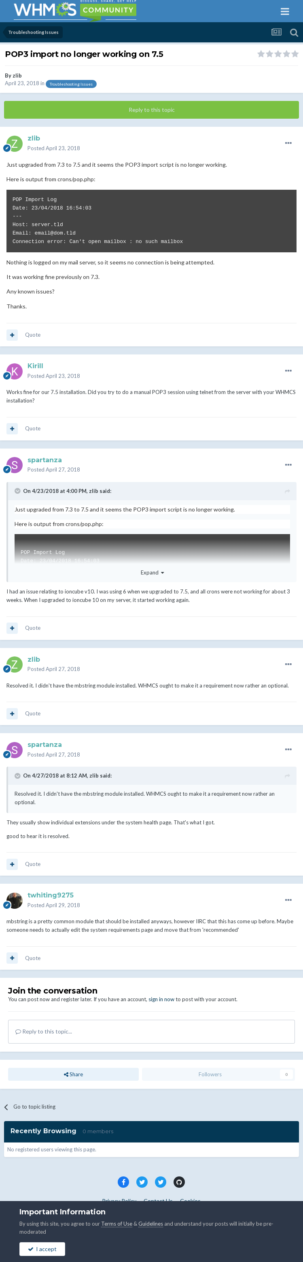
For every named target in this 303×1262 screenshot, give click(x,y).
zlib (17, 75)
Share (73, 1074)
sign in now (161, 999)
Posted (54, 148)
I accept (42, 1248)
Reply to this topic (152, 109)
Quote (32, 334)
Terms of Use (116, 1223)
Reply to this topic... (43, 1031)
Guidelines (150, 1223)
